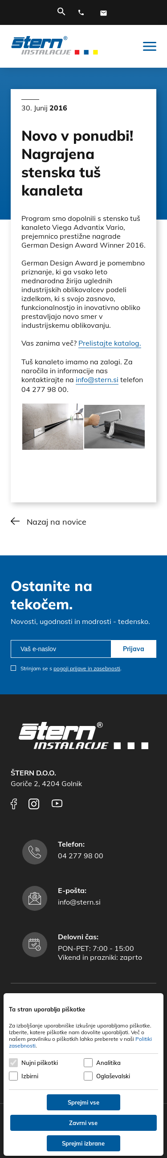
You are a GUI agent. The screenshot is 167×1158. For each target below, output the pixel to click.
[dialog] (83, 1074)
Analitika (108, 1062)
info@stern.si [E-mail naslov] (79, 901)
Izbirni (29, 1076)
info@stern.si (97, 379)
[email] (61, 649)
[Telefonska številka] (83, 13)
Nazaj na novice (56, 522)
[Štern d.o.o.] (54, 46)
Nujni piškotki (39, 1062)
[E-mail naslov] (105, 13)
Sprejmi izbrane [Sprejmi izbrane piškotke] (83, 1143)
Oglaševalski (113, 1076)
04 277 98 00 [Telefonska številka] (80, 855)
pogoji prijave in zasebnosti (86, 668)
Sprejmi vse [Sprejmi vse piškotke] (83, 1102)
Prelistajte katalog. (109, 342)
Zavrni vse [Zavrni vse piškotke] (83, 1122)
